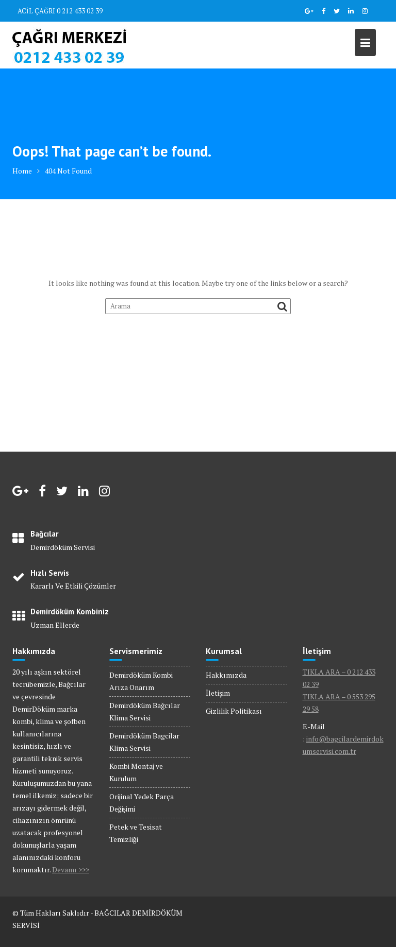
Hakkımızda (226, 675)
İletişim (218, 693)
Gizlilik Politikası (234, 711)
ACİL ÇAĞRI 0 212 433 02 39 (60, 10)
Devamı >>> (70, 869)
